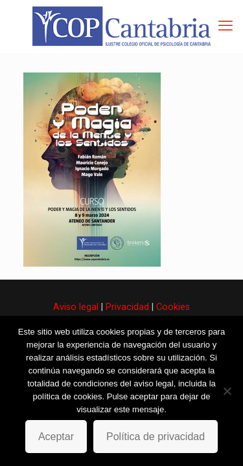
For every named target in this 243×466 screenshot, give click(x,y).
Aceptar (56, 436)
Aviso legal (75, 307)
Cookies (173, 307)
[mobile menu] (225, 26)
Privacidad (127, 307)
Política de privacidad (155, 436)
